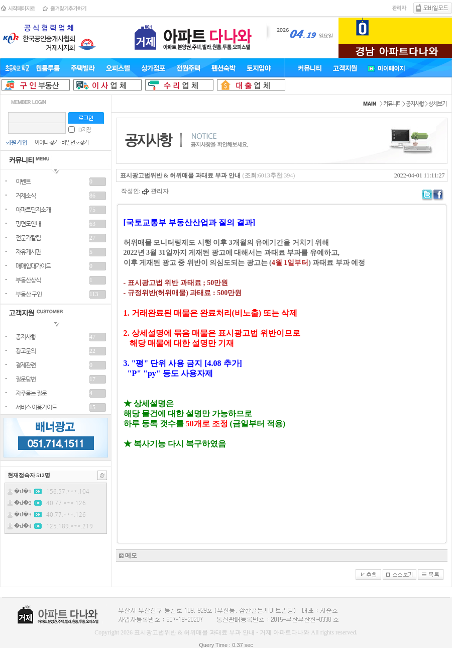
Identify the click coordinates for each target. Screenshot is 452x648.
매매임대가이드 (33, 265)
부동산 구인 (29, 294)
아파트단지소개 (33, 209)
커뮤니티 (392, 104)
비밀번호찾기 (74, 142)
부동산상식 (28, 280)
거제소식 (26, 195)
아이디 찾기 (46, 142)
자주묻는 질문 (31, 393)
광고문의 (26, 350)
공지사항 (26, 336)
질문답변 (26, 379)
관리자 (155, 191)
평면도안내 (28, 223)
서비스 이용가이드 (36, 407)
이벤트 (23, 181)
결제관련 (26, 364)
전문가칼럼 (28, 237)
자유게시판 (28, 251)
